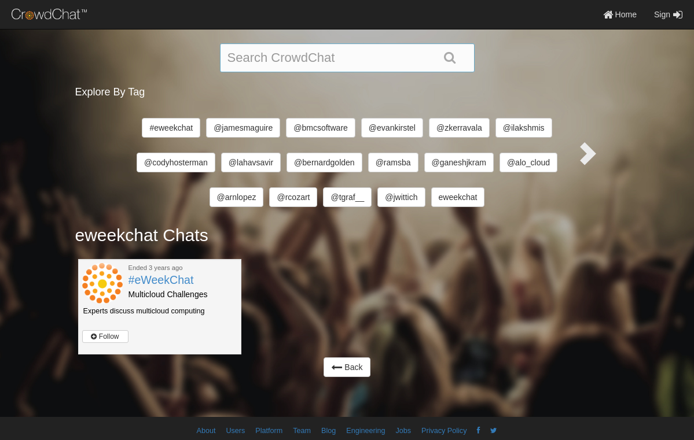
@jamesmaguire (243, 127)
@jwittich (401, 197)
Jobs (403, 431)
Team (302, 431)
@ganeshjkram (459, 162)
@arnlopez (236, 197)
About (206, 431)
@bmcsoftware (320, 127)
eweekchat (458, 197)
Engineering (365, 431)
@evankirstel (392, 127)
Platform (268, 431)
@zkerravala (459, 127)
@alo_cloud (528, 162)
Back (346, 367)
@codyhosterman (176, 162)
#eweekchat (171, 127)
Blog (328, 431)
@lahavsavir (251, 162)
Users (235, 431)
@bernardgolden (324, 162)
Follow (105, 336)
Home (620, 14)
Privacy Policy (444, 431)
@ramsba (393, 162)
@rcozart (293, 197)
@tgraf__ (347, 197)
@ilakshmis (524, 127)
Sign (668, 14)
